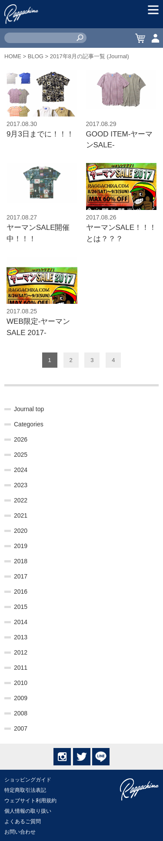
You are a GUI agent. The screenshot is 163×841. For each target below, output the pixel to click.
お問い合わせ (20, 832)
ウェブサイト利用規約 (30, 801)
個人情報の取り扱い (27, 811)
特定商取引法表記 (25, 790)
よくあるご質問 (22, 821)
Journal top (29, 409)
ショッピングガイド (27, 780)
